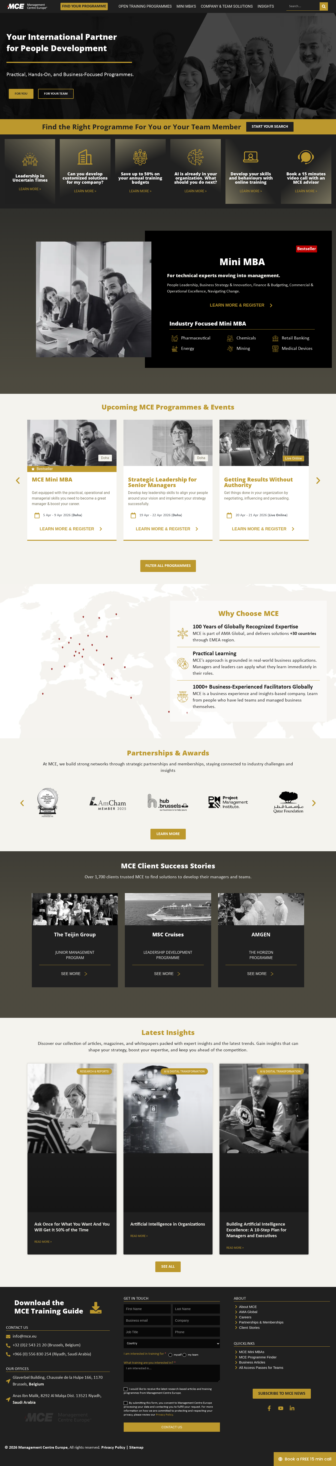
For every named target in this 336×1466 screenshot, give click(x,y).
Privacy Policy (164, 1414)
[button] (17, 480)
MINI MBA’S (186, 6)
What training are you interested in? (150, 1363)
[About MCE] (282, 1307)
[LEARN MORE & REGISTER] (242, 305)
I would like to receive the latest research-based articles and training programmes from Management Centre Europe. (168, 1391)
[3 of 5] (168, 529)
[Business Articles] (282, 1362)
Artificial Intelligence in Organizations (167, 1224)
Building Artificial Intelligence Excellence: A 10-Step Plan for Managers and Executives (256, 1230)
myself (175, 1355)
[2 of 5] (72, 529)
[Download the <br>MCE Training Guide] (96, 1308)
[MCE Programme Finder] (282, 1357)
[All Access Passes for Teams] (282, 1367)
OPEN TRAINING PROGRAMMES (145, 6)
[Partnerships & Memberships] (282, 1322)
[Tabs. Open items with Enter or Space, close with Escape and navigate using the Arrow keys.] (168, 974)
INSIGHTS (266, 6)
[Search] (324, 6)
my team (190, 1355)
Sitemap (136, 1447)
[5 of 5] (75, 974)
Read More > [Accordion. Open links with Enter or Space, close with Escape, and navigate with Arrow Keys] (43, 1241)
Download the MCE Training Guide (48, 1307)
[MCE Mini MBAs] (282, 1352)
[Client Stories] (282, 1327)
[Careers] (282, 1317)
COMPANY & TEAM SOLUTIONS (227, 6)
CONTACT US (172, 1427)
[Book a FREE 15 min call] (305, 1459)
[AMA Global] (282, 1312)
